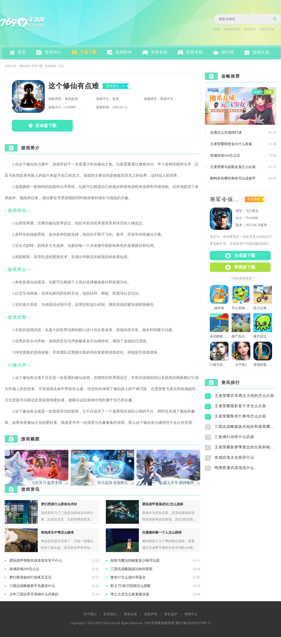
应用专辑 (194, 52)
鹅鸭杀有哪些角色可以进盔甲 (233, 178)
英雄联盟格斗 (262, 364)
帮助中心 (191, 614)
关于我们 (89, 614)
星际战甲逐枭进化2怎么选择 (162, 504)
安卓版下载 (45, 125)
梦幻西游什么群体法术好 (59, 504)
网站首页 (25, 66)
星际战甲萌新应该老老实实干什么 (35, 560)
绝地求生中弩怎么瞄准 (57, 532)
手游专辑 (159, 52)
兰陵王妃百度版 (219, 364)
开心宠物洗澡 (241, 308)
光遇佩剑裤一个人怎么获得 (161, 532)
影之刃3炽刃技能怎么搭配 (131, 586)
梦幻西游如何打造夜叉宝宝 (30, 577)
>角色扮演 (49, 66)
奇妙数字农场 (231, 29)
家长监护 (170, 614)
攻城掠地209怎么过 (24, 569)
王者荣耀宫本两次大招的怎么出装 (244, 396)
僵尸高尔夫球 (241, 336)
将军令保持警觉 (226, 199)
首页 (22, 52)
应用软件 (123, 52)
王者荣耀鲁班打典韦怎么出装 (240, 416)
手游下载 (88, 52)
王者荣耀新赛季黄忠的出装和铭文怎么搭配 (245, 447)
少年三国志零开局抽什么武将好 (34, 594)
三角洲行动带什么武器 (234, 437)
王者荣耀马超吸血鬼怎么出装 (233, 167)
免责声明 (150, 614)
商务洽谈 (130, 614)
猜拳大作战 (267, 29)
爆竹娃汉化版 (262, 336)
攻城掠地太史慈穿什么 (234, 457)
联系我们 (110, 614)
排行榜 (227, 52)
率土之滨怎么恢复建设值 (130, 594)
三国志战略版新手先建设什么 (32, 586)
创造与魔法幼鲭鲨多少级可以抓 (135, 560)
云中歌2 (241, 364)
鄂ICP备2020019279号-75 (193, 623)
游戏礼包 (260, 52)
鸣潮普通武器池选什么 (234, 468)
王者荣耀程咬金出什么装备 (231, 144)
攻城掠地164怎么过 (225, 155)
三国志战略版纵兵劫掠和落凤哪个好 (245, 426)
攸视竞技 (249, 29)
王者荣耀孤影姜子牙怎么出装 (240, 406)
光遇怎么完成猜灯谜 (226, 132)
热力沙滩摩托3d (262, 308)
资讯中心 (52, 52)
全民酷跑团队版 (219, 336)
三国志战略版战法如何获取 (132, 569)
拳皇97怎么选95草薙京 (128, 577)
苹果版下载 (244, 267)
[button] (195, 468)
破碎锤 (219, 308)
